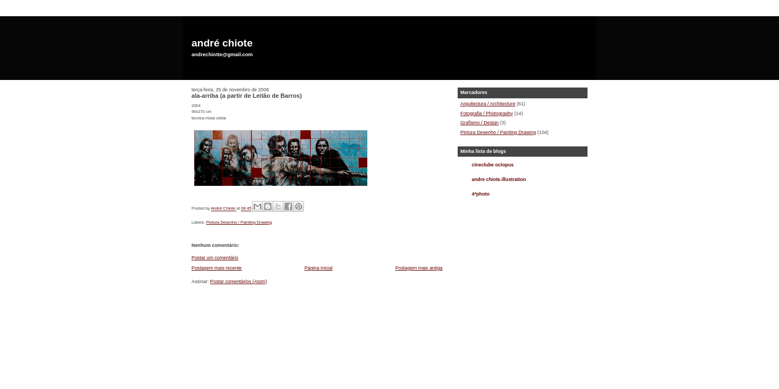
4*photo (481, 194)
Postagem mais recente (217, 268)
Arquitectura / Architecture (488, 103)
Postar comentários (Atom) (238, 281)
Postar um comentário (215, 257)
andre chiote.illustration (499, 179)
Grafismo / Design (479, 122)
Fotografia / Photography (486, 113)
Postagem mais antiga (419, 268)
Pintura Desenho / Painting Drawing (239, 222)
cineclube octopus (493, 164)
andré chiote (222, 43)
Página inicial (319, 268)
